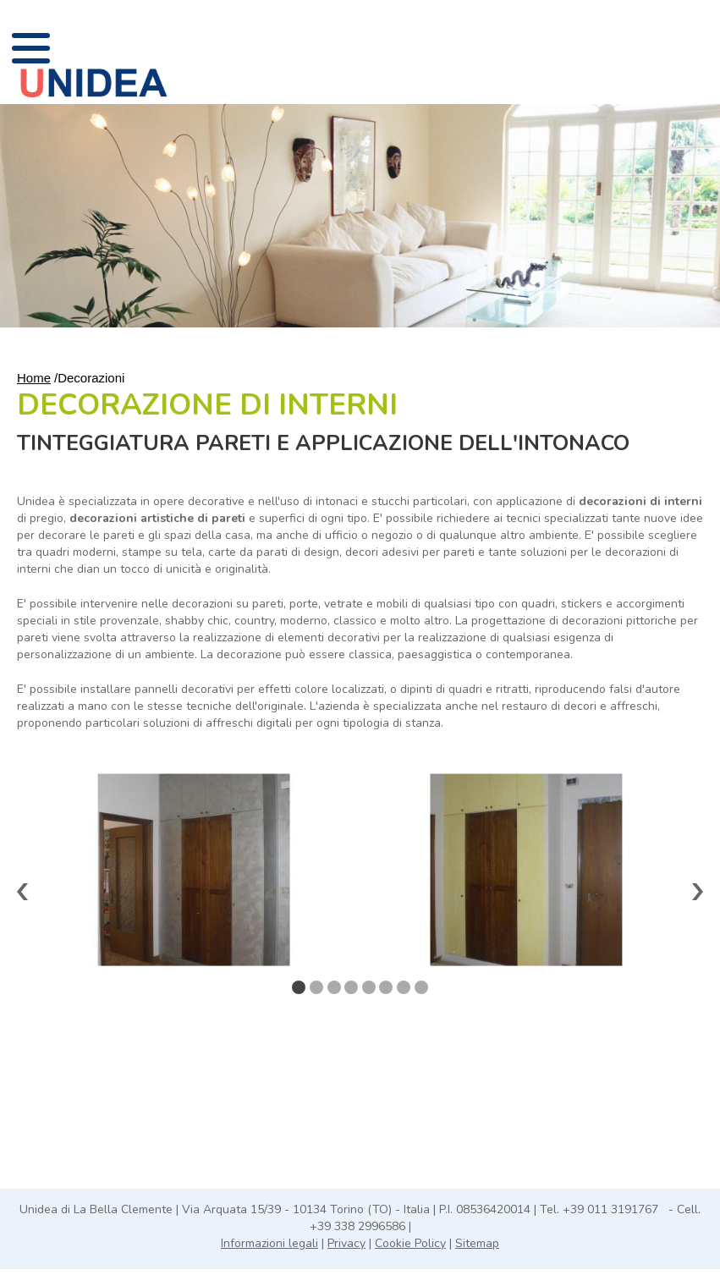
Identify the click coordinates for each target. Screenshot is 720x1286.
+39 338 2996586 (359, 1226)
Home (34, 378)
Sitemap (477, 1243)
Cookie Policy (410, 1243)
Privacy (346, 1243)
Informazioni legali (269, 1243)
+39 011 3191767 (612, 1209)
